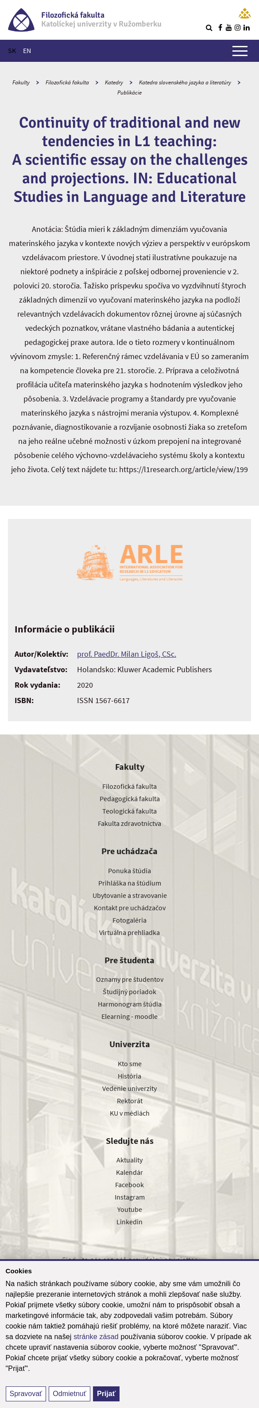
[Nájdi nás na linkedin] (246, 27)
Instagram (130, 1196)
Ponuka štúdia (129, 870)
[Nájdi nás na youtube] (228, 27)
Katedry (114, 82)
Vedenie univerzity (129, 1088)
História (129, 1075)
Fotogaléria (129, 920)
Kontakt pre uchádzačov (130, 907)
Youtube (129, 1209)
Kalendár (129, 1172)
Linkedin (129, 1221)
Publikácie (129, 92)
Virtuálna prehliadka (129, 932)
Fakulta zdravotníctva (129, 823)
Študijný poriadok (129, 991)
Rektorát (130, 1100)
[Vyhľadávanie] (209, 27)
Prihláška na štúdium (129, 882)
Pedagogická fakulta (130, 798)
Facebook (129, 1184)
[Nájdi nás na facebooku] (220, 27)
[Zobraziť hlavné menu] (240, 51)
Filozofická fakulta (67, 82)
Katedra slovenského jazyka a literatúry (185, 82)
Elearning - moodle (129, 1016)
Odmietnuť (69, 1393)
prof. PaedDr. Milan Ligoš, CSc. (126, 654)
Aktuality (129, 1159)
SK (12, 50)
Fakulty (21, 82)
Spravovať (26, 1393)
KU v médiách (130, 1113)
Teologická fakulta (129, 810)
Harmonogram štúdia (130, 1003)
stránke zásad (96, 1336)
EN (27, 50)
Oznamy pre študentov (129, 979)
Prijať (106, 1393)
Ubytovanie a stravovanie (130, 895)
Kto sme (130, 1063)
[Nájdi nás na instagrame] (237, 27)
